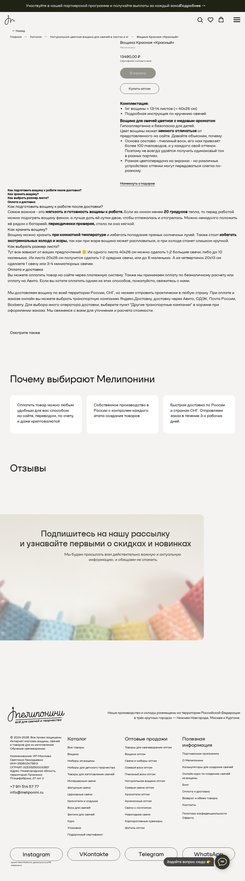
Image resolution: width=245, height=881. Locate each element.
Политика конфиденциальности (204, 813)
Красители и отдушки (82, 801)
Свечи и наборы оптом (141, 760)
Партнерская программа (200, 753)
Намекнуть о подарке (137, 183)
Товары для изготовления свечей (90, 774)
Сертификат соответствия (135, 60)
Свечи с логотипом (138, 807)
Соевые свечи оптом (139, 787)
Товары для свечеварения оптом (148, 747)
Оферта (188, 817)
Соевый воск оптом (138, 767)
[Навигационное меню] (237, 19)
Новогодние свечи (137, 814)
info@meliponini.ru (26, 792)
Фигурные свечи (79, 787)
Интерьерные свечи (81, 781)
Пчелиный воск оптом (140, 774)
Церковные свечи (79, 794)
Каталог (36, 37)
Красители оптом (137, 794)
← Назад (18, 31)
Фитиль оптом (135, 828)
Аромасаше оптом (138, 801)
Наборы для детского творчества (91, 767)
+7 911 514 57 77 (24, 786)
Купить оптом (139, 88)
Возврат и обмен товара (199, 798)
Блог (185, 784)
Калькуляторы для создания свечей (207, 767)
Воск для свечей (78, 807)
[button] (200, 20)
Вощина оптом (135, 754)
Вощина (73, 754)
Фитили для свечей (81, 814)
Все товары (75, 747)
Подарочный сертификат (85, 834)
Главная (16, 37)
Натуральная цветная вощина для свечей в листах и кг (89, 37)
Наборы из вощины (81, 760)
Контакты (189, 805)
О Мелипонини (192, 760)
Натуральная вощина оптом (145, 781)
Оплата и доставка (196, 791)
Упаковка (74, 828)
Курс (70, 821)
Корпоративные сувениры (143, 821)
